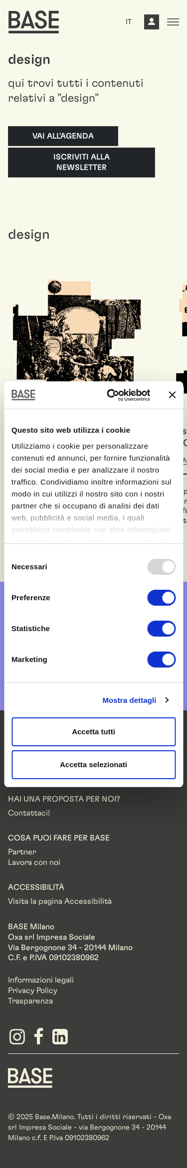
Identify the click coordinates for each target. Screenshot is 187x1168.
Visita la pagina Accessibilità (60, 901)
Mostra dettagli (129, 700)
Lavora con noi (34, 862)
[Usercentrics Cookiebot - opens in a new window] (111, 395)
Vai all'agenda (63, 136)
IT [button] (129, 21)
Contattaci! (29, 813)
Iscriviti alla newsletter (81, 162)
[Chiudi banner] (172, 394)
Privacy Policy (32, 991)
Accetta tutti (93, 731)
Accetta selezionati (93, 764)
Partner (22, 852)
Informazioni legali (41, 980)
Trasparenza (30, 1001)
